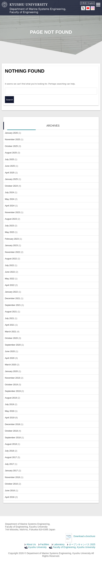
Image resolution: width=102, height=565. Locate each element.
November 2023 (12, 212)
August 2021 (11, 311)
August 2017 (11, 457)
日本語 (84, 3)
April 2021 (10, 325)
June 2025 (10, 166)
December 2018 (12, 424)
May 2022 (9, 278)
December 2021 (12, 298)
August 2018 (11, 444)
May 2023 (9, 232)
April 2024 (10, 205)
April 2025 (10, 172)
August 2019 (11, 398)
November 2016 (12, 477)
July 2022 (9, 265)
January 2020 (11, 371)
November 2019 (12, 378)
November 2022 (12, 252)
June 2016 (10, 490)
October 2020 (11, 338)
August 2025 (11, 152)
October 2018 (11, 431)
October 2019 (11, 384)
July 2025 (9, 159)
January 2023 (11, 245)
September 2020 (13, 345)
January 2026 (11, 133)
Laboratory (59, 544)
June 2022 (10, 272)
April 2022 (10, 285)
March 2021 (10, 331)
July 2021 (9, 318)
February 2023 (12, 239)
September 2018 (13, 437)
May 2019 (9, 411)
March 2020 (10, 364)
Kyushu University (37, 547)
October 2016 (11, 484)
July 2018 (9, 451)
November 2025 (12, 139)
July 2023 (9, 225)
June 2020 (10, 351)
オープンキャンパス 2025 (82, 544)
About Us (31, 544)
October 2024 (11, 186)
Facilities (44, 544)
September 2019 (13, 391)
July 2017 (9, 464)
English (91, 3)
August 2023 (11, 219)
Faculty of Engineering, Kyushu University (74, 547)
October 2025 (11, 146)
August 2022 (11, 258)
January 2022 (11, 292)
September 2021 (13, 305)
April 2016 (10, 497)
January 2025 (11, 179)
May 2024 (9, 199)
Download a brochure (84, 536)
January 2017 (11, 470)
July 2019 (9, 404)
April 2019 (10, 417)
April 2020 (10, 358)
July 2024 (9, 192)
